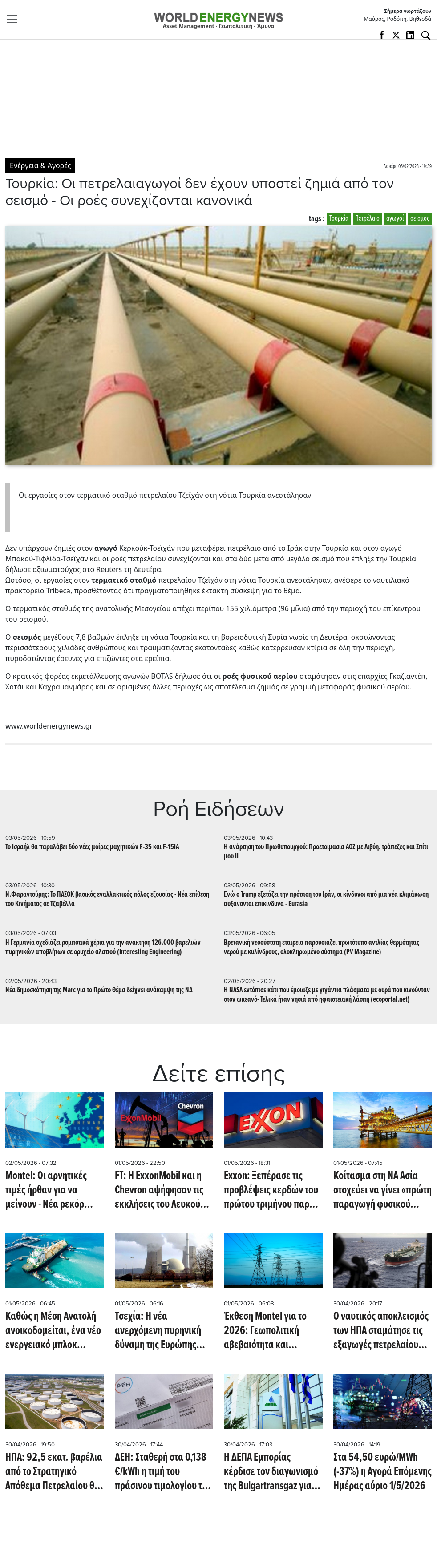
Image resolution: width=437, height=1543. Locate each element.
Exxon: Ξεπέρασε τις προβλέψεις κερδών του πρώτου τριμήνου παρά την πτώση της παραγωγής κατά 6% (271, 1190)
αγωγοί (395, 219)
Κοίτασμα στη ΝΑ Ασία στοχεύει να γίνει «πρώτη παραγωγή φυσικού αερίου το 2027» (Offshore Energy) (382, 1190)
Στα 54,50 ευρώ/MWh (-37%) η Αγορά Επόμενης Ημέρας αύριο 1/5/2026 (382, 1471)
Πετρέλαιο (367, 219)
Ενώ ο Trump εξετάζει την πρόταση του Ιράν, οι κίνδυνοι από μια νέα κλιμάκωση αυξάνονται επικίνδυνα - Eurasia (326, 899)
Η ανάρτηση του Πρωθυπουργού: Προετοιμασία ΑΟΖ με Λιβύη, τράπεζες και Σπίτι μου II (326, 851)
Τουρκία (338, 219)
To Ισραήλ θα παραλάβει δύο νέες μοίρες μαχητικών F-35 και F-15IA (92, 847)
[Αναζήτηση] (426, 35)
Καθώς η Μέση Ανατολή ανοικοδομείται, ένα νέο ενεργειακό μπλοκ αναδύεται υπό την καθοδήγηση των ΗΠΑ (53, 1330)
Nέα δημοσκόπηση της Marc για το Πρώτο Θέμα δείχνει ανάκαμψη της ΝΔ (99, 990)
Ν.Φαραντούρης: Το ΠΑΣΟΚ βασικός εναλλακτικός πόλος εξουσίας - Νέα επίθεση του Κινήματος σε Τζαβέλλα (107, 899)
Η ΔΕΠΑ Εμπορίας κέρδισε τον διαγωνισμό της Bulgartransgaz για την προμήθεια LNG (271, 1471)
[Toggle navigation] (14, 19)
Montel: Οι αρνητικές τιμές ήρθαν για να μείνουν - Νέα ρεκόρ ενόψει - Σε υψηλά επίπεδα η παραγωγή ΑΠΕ (46, 1190)
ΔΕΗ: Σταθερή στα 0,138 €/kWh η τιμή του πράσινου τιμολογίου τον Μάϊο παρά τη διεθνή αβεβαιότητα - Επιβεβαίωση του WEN (163, 1471)
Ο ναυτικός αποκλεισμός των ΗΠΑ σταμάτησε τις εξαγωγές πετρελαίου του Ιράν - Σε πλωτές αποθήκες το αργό (381, 1330)
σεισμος (419, 219)
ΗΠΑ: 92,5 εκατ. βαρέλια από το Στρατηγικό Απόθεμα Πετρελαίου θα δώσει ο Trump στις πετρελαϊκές (53, 1471)
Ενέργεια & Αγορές (40, 165)
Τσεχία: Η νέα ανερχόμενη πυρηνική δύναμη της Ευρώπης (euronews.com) (158, 1330)
